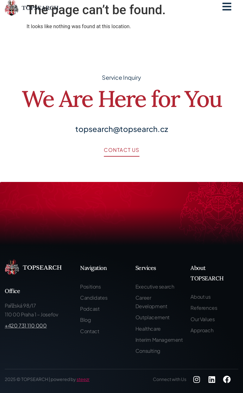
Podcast (89, 308)
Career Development (151, 301)
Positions (90, 286)
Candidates (93, 297)
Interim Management (159, 339)
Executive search (154, 286)
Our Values (202, 319)
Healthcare (148, 328)
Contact (89, 331)
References (203, 307)
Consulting (147, 350)
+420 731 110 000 (26, 325)
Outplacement (152, 317)
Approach (201, 330)
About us (200, 296)
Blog (85, 319)
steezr (83, 379)
